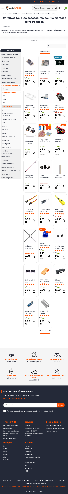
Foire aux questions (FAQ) (55, 426)
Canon (5, 455)
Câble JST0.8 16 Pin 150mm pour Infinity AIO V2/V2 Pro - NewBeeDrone (60, 177)
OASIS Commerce (38, 491)
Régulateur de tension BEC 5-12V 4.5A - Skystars (45, 72)
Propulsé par (28, 491)
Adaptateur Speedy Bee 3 (59, 210)
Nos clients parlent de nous (10, 435)
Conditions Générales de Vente (35, 484)
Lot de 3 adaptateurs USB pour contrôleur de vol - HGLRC (44, 177)
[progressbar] (45, 53)
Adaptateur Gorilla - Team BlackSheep (30, 106)
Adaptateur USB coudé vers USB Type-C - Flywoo (30, 143)
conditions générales (23, 411)
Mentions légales (23, 481)
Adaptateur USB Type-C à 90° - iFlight (44, 106)
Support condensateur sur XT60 (45, 244)
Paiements (28, 426)
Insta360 (6, 460)
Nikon (5, 457)
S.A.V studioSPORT (31, 431)
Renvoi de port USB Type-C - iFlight (30, 312)
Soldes (27, 471)
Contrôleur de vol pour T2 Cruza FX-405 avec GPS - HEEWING (59, 72)
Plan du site (7, 481)
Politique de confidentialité (44, 481)
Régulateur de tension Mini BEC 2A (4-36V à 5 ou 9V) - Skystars (30, 72)
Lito (26, 466)
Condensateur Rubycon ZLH (45, 210)
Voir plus (34, 41)
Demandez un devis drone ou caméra (34, 435)
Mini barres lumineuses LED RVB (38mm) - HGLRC (29, 247)
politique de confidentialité (43, 411)
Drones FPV (28, 449)
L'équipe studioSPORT (10, 426)
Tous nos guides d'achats (55, 428)
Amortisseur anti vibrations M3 (45, 140)
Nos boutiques (8, 428)
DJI (4, 446)
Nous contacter (51, 431)
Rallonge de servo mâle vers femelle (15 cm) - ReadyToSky (29, 177)
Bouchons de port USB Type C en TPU (59, 247)
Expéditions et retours (32, 428)
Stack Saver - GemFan (59, 140)
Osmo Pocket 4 (30, 463)
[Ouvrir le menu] (2, 8)
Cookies (62, 481)
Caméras (28, 452)
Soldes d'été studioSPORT (44, 2)
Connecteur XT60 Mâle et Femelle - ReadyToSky (44, 281)
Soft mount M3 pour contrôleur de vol (30, 281)
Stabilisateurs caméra (32, 457)
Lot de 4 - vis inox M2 (44, 312)
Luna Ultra (28, 468)
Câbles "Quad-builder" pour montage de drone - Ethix (60, 281)
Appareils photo (30, 455)
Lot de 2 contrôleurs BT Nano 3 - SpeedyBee (60, 106)
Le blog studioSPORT (10, 439)
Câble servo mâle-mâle (29, 210)
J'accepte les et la (30, 411)
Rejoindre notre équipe (11, 431)
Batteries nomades (31, 460)
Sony (5, 452)
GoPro (5, 449)
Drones (27, 446)
